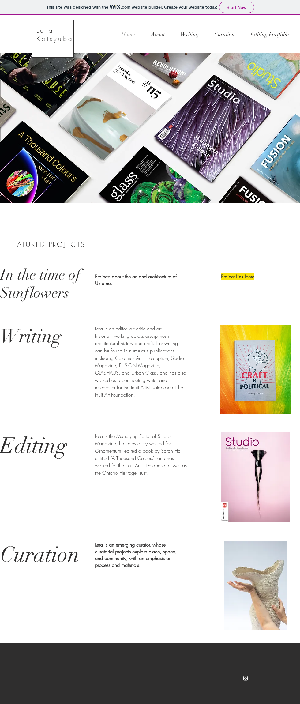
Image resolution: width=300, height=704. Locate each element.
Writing (31, 336)
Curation (40, 554)
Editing (33, 445)
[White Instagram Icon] (245, 678)
